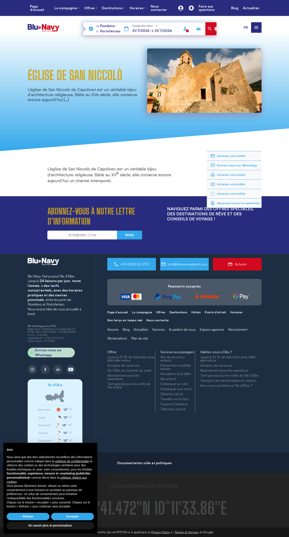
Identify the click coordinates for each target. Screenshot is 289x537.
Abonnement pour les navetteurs (123, 377)
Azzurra (112, 329)
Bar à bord (168, 379)
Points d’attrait (215, 312)
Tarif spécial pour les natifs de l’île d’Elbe (128, 385)
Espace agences (212, 329)
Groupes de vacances (123, 365)
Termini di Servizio (187, 532)
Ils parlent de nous (182, 329)
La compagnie (142, 312)
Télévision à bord (172, 409)
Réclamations (117, 338)
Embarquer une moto (176, 389)
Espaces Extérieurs (174, 404)
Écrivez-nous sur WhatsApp (233, 165)
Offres (160, 312)
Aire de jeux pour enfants (172, 358)
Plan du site (139, 338)
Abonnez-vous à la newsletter (235, 203)
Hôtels (196, 312)
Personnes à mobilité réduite (175, 367)
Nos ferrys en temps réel (124, 320)
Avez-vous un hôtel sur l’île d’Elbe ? (226, 385)
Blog (126, 329)
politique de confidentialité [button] (72, 461)
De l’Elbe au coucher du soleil (129, 370)
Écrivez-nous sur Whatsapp (45, 352)
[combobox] (145, 25)
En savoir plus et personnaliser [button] (50, 525)
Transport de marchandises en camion (228, 380)
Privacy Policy (160, 532)
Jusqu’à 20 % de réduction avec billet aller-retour (131, 358)
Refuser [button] (28, 516)
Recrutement (238, 329)
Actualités (141, 329)
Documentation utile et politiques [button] (144, 463)
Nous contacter (157, 320)
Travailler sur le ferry (174, 399)
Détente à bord (171, 394)
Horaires (236, 312)
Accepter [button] (72, 516)
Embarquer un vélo (174, 384)
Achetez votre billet (227, 155)
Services (158, 329)
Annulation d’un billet (175, 374)
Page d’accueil (117, 312)
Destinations (178, 312)
